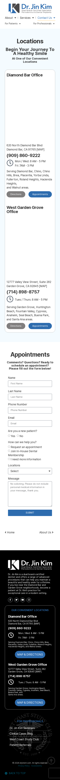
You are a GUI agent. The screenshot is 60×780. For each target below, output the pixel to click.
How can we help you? (22, 442)
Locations (14, 465)
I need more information (26, 459)
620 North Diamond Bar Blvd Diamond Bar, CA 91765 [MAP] (24, 622)
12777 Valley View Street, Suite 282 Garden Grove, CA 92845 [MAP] (27, 670)
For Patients (13, 23)
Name (11, 377)
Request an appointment (26, 447)
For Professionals (44, 23)
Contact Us (46, 18)
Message (13, 478)
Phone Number (17, 404)
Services (27, 18)
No (21, 436)
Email (11, 417)
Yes (13, 436)
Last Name (14, 391)
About (10, 18)
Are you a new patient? (22, 431)
